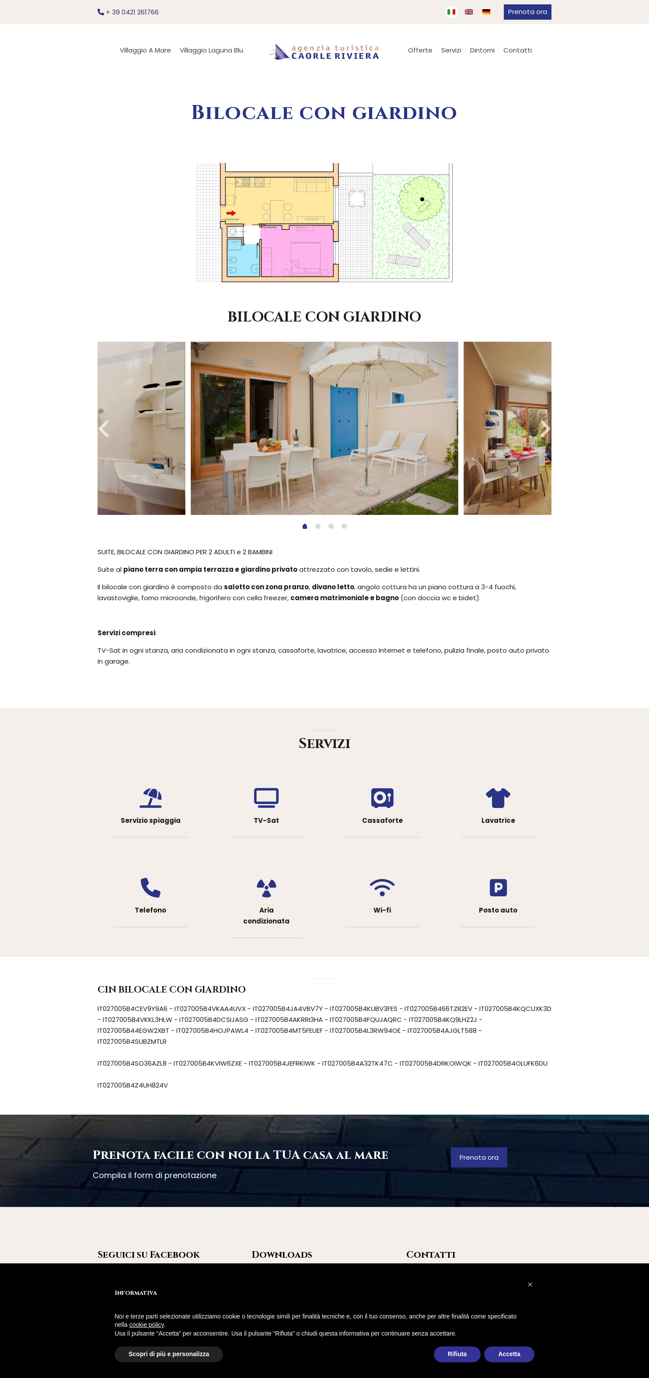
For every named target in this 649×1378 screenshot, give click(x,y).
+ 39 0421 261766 (128, 12)
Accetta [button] (509, 1353)
